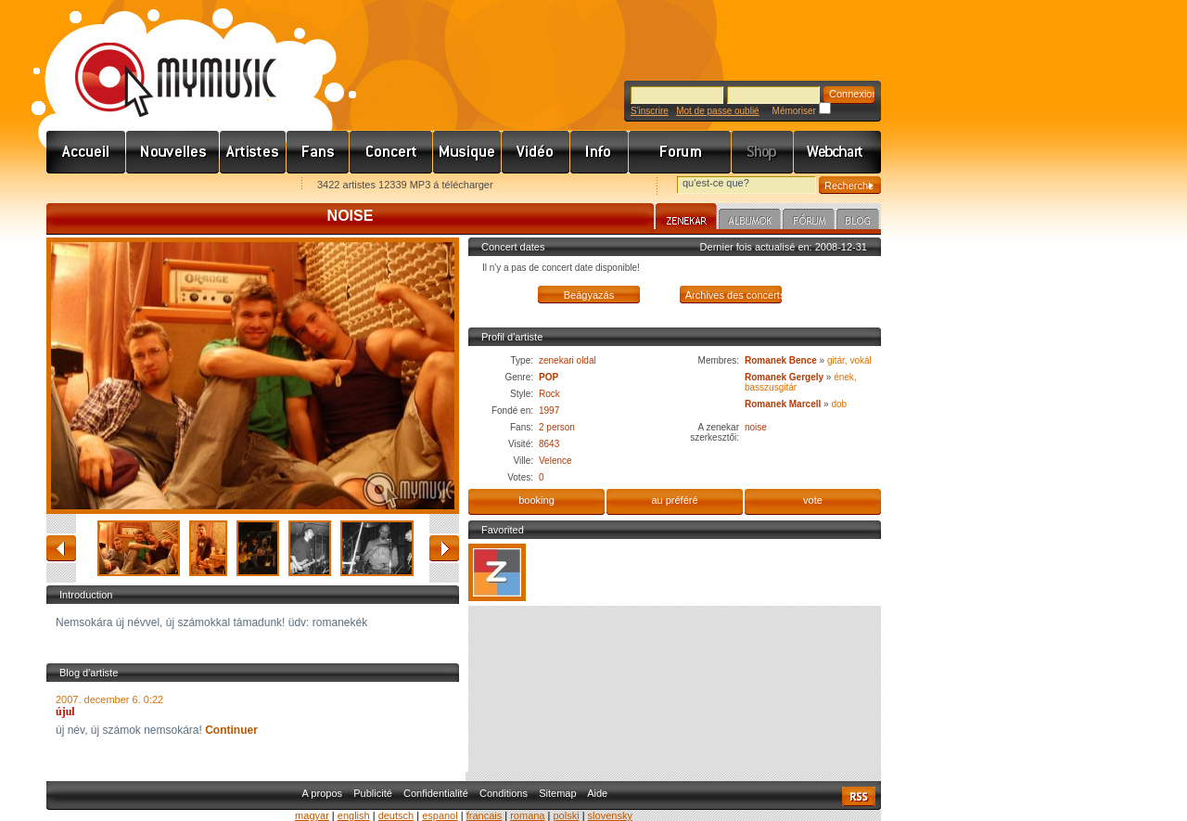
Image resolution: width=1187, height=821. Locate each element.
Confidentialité (435, 793)
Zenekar (686, 219)
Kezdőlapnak (163, 186)
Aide (597, 793)
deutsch (396, 815)
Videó (536, 152)
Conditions (503, 793)
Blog (857, 222)
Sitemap (557, 793)
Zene (467, 152)
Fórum (680, 152)
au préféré (674, 500)
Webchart (837, 152)
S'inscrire (650, 111)
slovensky (610, 815)
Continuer (231, 730)
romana (527, 815)
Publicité (372, 793)
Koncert (391, 152)
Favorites (84, 186)
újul (65, 711)
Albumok (750, 222)
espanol (440, 815)
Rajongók (318, 152)
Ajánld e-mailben (242, 186)
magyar (312, 815)
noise (756, 427)
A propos (322, 793)
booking (536, 500)
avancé (444, 548)
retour (61, 548)
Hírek (173, 152)
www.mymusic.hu (160, 60)
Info (599, 152)
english (354, 815)
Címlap (86, 152)
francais (484, 815)
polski (566, 815)
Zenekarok (253, 152)
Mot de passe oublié (717, 111)
